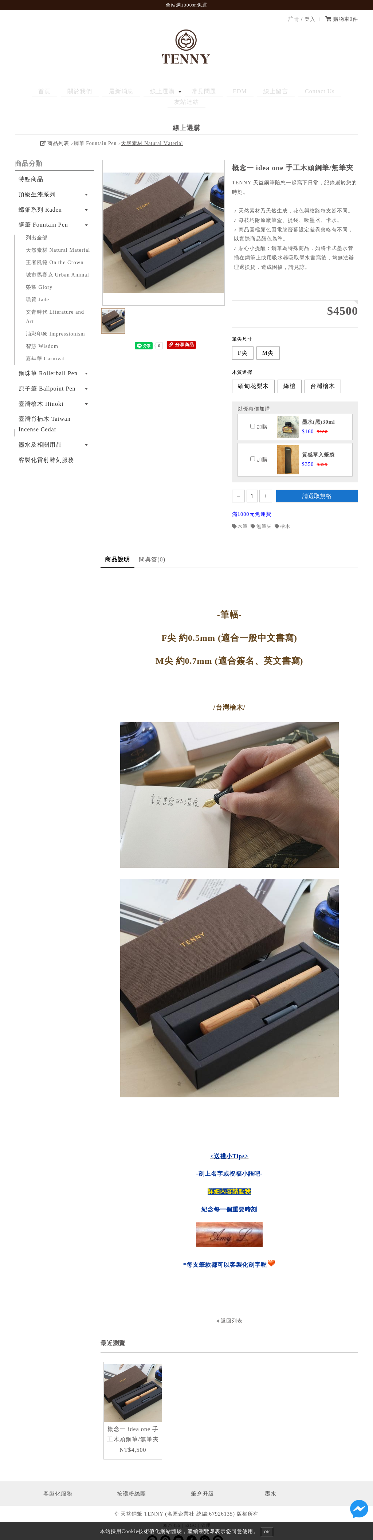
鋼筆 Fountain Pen (95, 132)
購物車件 (341, 19)
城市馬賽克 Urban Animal (57, 264)
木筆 (240, 515)
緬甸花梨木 (253, 375)
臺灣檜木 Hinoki (41, 393)
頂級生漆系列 (37, 183)
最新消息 (111, 91)
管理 (206, 1514)
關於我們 (76, 91)
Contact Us (282, 91)
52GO (191, 1514)
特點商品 (31, 168)
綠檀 (289, 375)
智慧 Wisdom (42, 335)
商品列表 (54, 132)
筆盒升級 (202, 1483)
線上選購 (147, 91)
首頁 (46, 91)
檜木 (283, 515)
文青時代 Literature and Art (55, 305)
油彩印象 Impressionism (55, 323)
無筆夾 (261, 515)
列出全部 (37, 227)
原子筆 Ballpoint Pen (47, 378)
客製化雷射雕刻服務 (46, 449)
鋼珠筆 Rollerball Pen (48, 362)
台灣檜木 (322, 375)
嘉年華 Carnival (45, 347)
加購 (259, 416)
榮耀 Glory (39, 276)
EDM (214, 91)
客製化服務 (57, 1483)
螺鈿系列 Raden (40, 199)
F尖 (243, 342)
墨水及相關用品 (40, 434)
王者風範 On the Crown (54, 251)
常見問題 (183, 91)
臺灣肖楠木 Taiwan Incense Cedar (45, 413)
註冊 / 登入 (301, 19)
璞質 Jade (37, 288)
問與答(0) (152, 548)
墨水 (270, 1483)
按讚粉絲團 (131, 1483)
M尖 (268, 342)
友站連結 (320, 91)
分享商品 (181, 334)
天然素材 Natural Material (152, 132)
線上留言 (244, 91)
